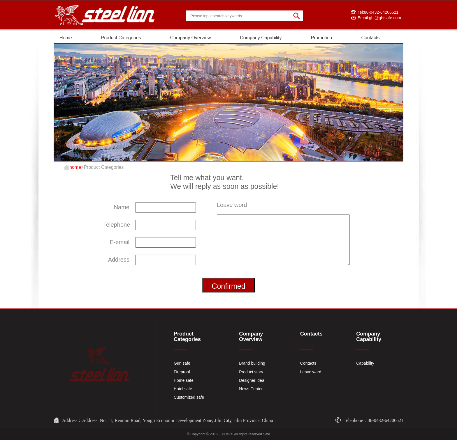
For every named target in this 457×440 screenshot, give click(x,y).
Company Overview (190, 37)
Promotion (321, 37)
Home (65, 37)
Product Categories (121, 37)
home (75, 167)
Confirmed (228, 286)
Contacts (370, 37)
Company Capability (261, 37)
